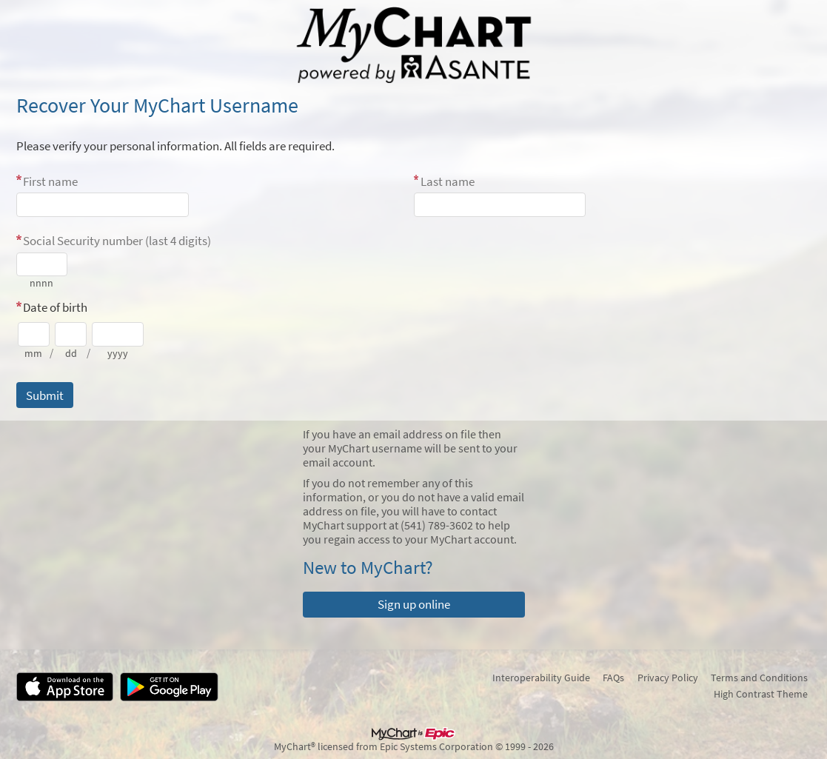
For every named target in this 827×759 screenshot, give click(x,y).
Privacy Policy (667, 677)
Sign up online (414, 604)
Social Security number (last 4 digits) (117, 241)
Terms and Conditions (759, 677)
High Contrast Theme (761, 694)
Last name (448, 181)
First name (50, 181)
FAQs (613, 677)
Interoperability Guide (541, 677)
